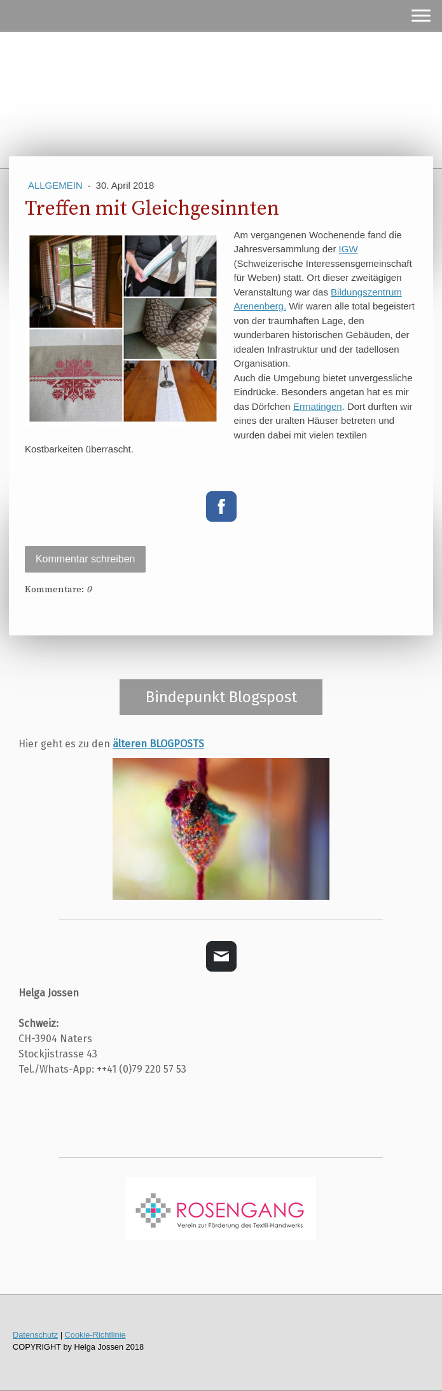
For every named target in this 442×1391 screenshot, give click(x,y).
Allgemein (56, 185)
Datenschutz (35, 1335)
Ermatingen (317, 406)
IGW (348, 248)
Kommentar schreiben (85, 558)
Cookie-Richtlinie (95, 1335)
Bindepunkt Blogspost (221, 697)
